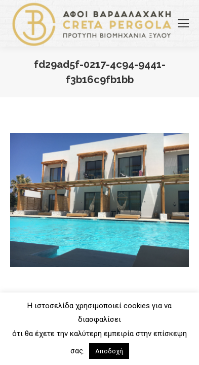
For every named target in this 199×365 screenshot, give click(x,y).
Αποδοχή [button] (109, 351)
